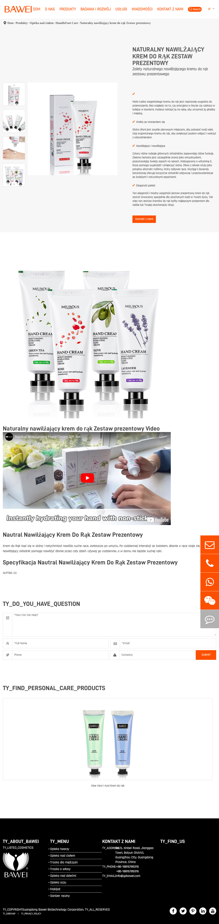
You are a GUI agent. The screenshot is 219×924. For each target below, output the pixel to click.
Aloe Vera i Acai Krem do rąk (107, 786)
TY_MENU (59, 841)
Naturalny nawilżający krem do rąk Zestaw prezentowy (115, 23)
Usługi (121, 9)
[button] (14, 85)
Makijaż (55, 889)
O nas (50, 9)
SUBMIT (206, 655)
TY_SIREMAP (9, 913)
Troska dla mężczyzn (64, 862)
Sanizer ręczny (60, 896)
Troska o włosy (60, 869)
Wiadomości (142, 9)
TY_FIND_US (172, 841)
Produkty (67, 9)
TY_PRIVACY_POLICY (31, 913)
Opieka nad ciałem (42, 23)
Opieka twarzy (59, 849)
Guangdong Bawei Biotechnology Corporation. (53, 909)
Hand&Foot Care (67, 23)
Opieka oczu (58, 882)
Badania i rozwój (95, 9)
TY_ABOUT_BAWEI (21, 841)
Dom (36, 9)
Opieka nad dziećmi (63, 876)
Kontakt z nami (170, 9)
